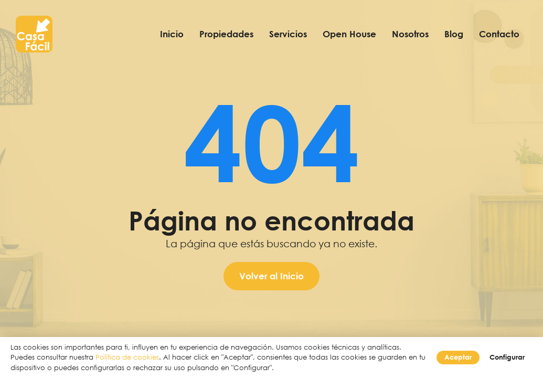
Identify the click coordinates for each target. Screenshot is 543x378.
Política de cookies (127, 357)
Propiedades (226, 34)
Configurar (507, 357)
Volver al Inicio (271, 276)
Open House (349, 34)
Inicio (172, 34)
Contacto (499, 34)
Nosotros (410, 34)
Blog (453, 34)
